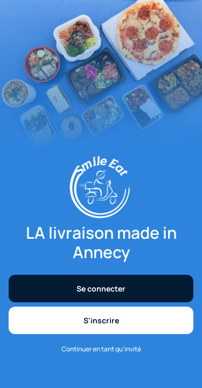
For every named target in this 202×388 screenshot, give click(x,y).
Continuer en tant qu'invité (101, 349)
